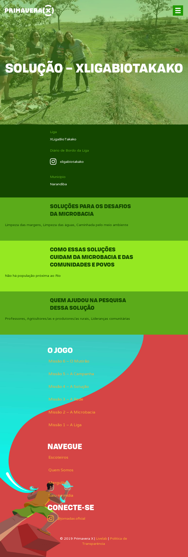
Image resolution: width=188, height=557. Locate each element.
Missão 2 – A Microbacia (71, 412)
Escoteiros (58, 457)
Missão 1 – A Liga (65, 424)
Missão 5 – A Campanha (71, 373)
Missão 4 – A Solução (68, 386)
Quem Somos (60, 470)
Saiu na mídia (60, 495)
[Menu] (178, 10)
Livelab (101, 538)
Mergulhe (57, 482)
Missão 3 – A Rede (65, 399)
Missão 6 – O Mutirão (68, 361)
